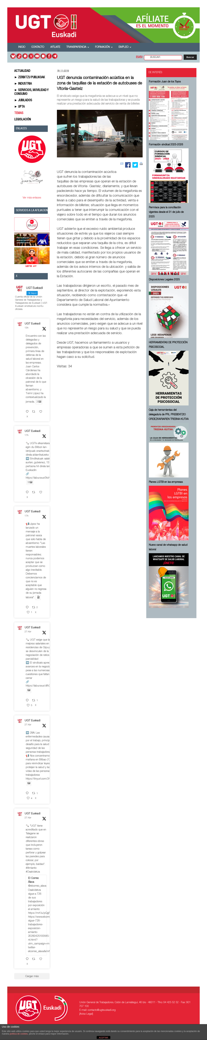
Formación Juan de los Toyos (165, 82)
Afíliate (55, 47)
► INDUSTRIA (23, 84)
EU (141, 57)
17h (26, 435)
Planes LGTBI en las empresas (166, 482)
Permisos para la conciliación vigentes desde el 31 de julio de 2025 (166, 212)
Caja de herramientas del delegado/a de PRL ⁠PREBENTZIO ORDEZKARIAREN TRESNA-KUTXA (169, 415)
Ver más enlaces (32, 197)
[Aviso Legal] (86, 1014)
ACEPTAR (103, 1038)
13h (26, 328)
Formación (104, 47)
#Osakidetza (33, 872)
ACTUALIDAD (22, 71)
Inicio (21, 47)
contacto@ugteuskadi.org (102, 1010)
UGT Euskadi (32, 323)
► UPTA (19, 107)
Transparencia (77, 47)
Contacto (37, 47)
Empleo (125, 47)
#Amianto (31, 868)
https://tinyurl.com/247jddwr (42, 779)
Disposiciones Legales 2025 (164, 280)
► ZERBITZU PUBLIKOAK (29, 77)
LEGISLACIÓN (22, 119)
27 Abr (28, 632)
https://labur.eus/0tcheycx (40, 478)
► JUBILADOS (23, 100)
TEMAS (18, 113)
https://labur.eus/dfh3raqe (40, 686)
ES (137, 57)
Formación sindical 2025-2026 (166, 145)
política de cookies (19, 1034)
